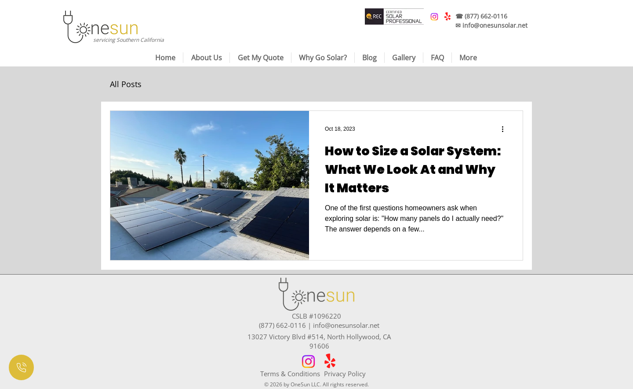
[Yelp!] (329, 361)
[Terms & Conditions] (292, 373)
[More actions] (505, 129)
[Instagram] (308, 361)
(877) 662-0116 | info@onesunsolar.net (319, 325)
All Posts (126, 84)
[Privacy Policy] (356, 373)
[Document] (21, 367)
